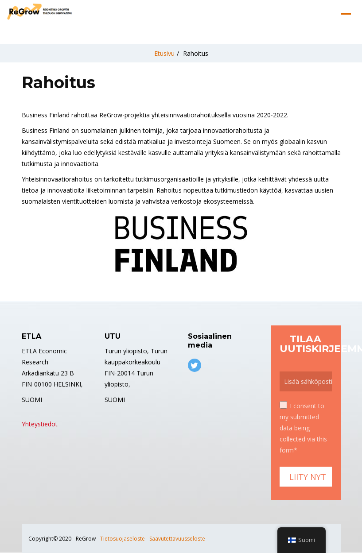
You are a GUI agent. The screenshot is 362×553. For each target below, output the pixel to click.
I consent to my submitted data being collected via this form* (303, 427)
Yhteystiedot (40, 424)
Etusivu (164, 53)
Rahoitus (195, 53)
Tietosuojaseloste (122, 538)
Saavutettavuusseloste (177, 538)
